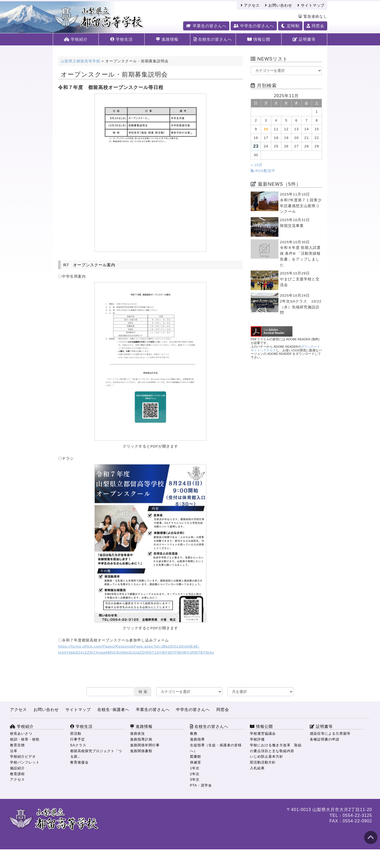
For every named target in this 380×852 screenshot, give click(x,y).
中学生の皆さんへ (254, 26)
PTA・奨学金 (201, 785)
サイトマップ (311, 5)
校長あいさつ (21, 733)
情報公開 (258, 39)
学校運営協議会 (263, 733)
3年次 (195, 779)
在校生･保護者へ (113, 709)
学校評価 (257, 739)
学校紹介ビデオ (23, 756)
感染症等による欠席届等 (330, 733)
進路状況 (137, 733)
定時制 (290, 26)
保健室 (195, 762)
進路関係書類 (141, 751)
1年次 (195, 768)
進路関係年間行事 (145, 745)
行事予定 (77, 739)
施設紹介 (17, 768)
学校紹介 (76, 39)
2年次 (195, 774)
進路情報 (167, 39)
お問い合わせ (278, 5)
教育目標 (17, 745)
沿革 (13, 751)
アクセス (250, 5)
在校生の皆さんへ (213, 39)
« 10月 (257, 165)
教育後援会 (79, 762)
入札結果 (257, 768)
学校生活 (121, 39)
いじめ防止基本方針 (266, 756)
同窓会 (315, 26)
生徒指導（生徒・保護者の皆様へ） (216, 748)
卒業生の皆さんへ (206, 26)
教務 (193, 733)
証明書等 (304, 39)
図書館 (195, 756)
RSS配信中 (263, 171)
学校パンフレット (25, 762)
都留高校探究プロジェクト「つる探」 (96, 754)
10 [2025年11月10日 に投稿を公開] (266, 129)
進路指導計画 (141, 739)
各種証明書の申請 (324, 739)
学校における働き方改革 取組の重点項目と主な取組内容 (276, 748)
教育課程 (17, 774)
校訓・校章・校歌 (25, 739)
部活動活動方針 (263, 762)
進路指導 (197, 739)
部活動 (75, 733)
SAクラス (78, 745)
